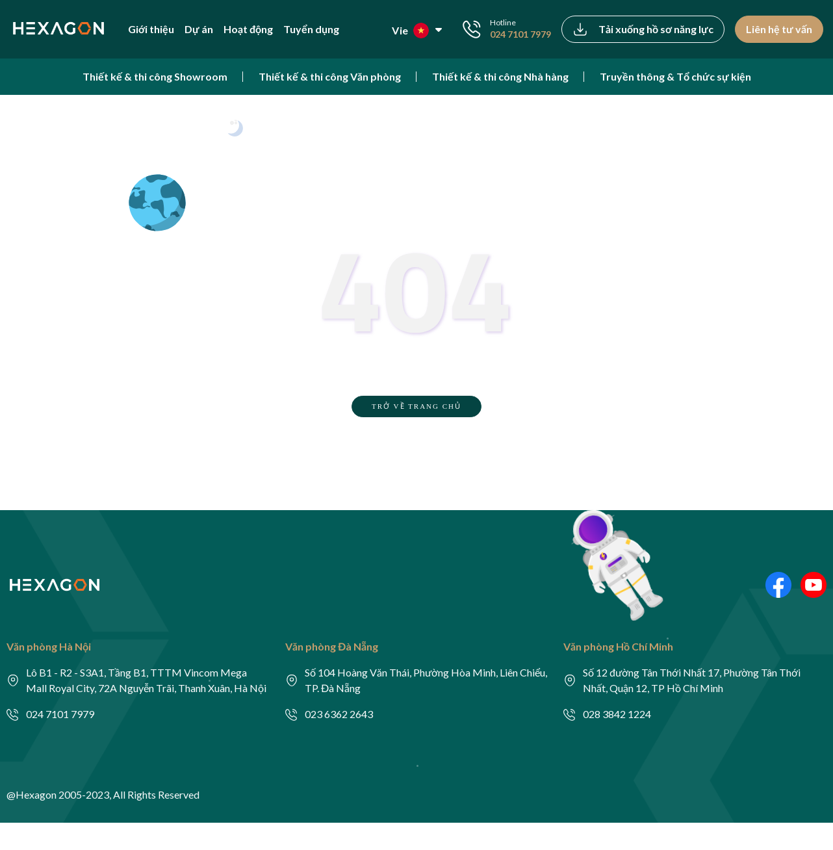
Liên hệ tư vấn (779, 29)
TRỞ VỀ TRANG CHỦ (416, 406)
